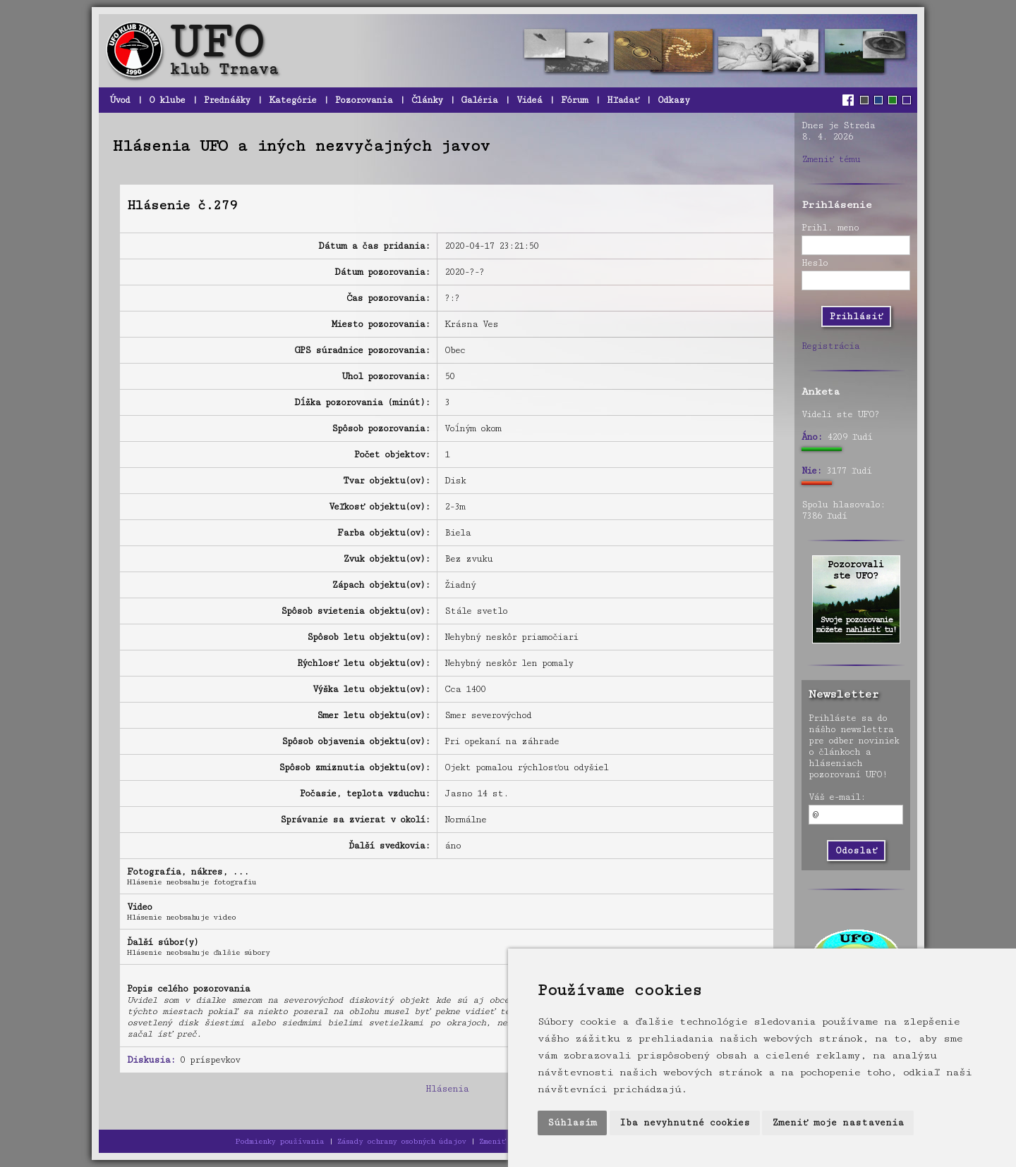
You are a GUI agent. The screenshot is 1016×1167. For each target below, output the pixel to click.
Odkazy (673, 100)
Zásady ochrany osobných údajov (401, 1141)
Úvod (119, 100)
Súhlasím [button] (572, 1122)
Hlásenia (446, 1088)
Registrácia (830, 346)
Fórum (574, 100)
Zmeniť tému (831, 159)
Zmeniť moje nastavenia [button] (838, 1122)
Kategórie (292, 100)
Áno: (812, 437)
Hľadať (623, 100)
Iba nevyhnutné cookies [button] (684, 1122)
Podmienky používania (279, 1141)
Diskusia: (151, 1060)
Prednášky (227, 100)
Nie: (811, 470)
